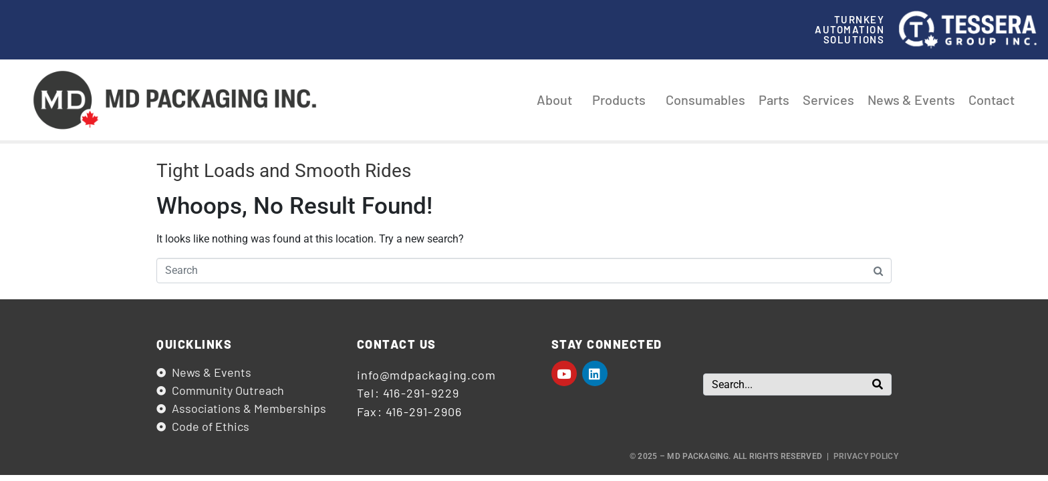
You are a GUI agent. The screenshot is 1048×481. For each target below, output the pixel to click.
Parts (774, 100)
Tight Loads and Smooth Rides (283, 171)
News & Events (911, 100)
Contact (991, 100)
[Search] (877, 384)
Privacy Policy (865, 456)
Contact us (396, 344)
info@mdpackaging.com (426, 374)
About (558, 100)
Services (828, 100)
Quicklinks (194, 344)
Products (622, 100)
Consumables (705, 100)
